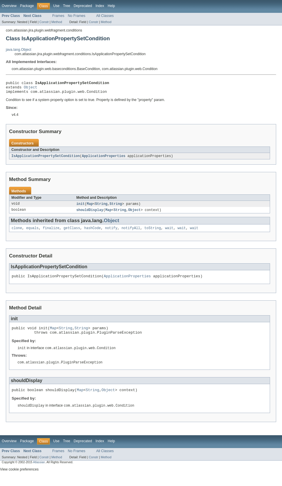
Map (90, 207)
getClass (72, 232)
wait (169, 232)
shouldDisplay (89, 213)
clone (17, 232)
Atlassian (39, 471)
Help (111, 6)
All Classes (105, 16)
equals (32, 232)
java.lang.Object (18, 50)
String (101, 207)
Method (56, 22)
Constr (44, 22)
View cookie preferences (19, 478)
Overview (9, 6)
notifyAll (131, 232)
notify (111, 232)
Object (30, 88)
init (80, 207)
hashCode (92, 232)
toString (152, 232)
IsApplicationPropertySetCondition (45, 158)
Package (27, 6)
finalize (51, 232)
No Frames (76, 16)
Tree (66, 6)
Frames (58, 16)
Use (56, 6)
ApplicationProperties (103, 158)
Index (99, 6)
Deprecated (83, 6)
